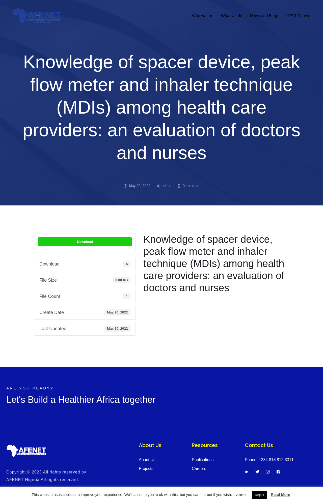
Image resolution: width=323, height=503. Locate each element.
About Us (147, 460)
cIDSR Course (297, 16)
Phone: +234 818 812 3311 (269, 460)
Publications (202, 460)
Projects (146, 468)
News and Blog (263, 16)
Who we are (202, 16)
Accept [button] (241, 495)
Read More (280, 494)
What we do (231, 16)
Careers (199, 468)
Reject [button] (259, 495)
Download (85, 242)
